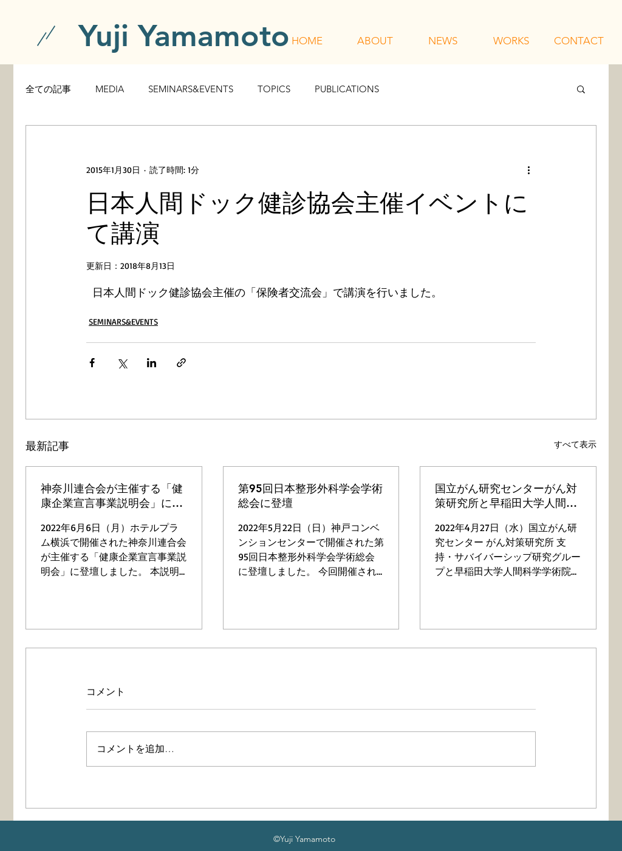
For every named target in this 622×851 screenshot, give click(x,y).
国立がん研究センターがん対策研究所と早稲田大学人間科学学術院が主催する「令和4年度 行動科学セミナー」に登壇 (507, 495)
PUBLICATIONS (347, 89)
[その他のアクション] (528, 169)
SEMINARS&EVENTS (190, 89)
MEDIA (109, 89)
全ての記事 (48, 89)
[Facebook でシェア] (92, 362)
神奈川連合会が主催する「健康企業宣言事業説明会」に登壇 (112, 495)
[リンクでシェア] (181, 362)
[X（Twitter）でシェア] (122, 362)
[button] (375, 40)
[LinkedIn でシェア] (151, 362)
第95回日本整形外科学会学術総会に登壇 (310, 495)
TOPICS (274, 89)
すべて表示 (575, 444)
